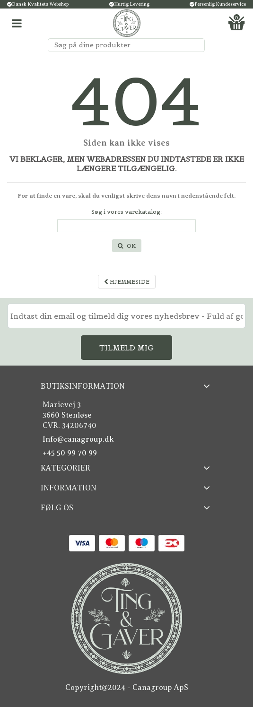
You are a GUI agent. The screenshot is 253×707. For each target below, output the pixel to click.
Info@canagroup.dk (78, 439)
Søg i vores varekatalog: (126, 211)
